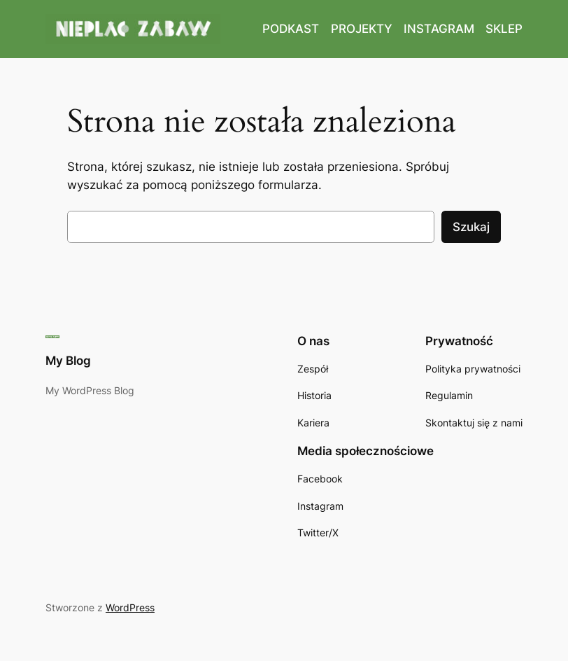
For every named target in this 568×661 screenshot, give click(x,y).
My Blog (68, 361)
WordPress (130, 607)
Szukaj (471, 227)
